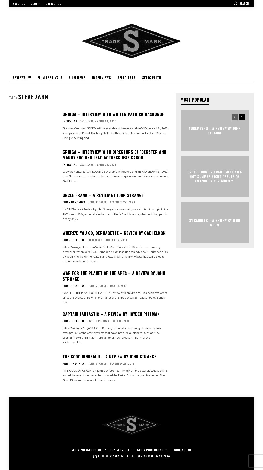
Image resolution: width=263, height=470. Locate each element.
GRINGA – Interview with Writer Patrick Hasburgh (114, 114)
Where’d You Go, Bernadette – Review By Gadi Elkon (114, 233)
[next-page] (242, 117)
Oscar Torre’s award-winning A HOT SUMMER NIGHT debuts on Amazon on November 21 (214, 177)
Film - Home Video (74, 202)
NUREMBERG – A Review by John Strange (215, 130)
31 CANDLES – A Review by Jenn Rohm (214, 222)
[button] (241, 3)
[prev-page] (235, 117)
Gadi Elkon (87, 121)
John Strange (97, 202)
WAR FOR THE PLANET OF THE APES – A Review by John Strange (114, 276)
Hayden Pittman (98, 321)
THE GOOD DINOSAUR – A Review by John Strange (109, 356)
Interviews (70, 121)
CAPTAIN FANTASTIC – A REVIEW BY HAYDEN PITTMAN (111, 314)
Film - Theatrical (74, 240)
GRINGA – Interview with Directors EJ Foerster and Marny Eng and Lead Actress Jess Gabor (114, 155)
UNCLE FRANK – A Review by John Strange (103, 195)
